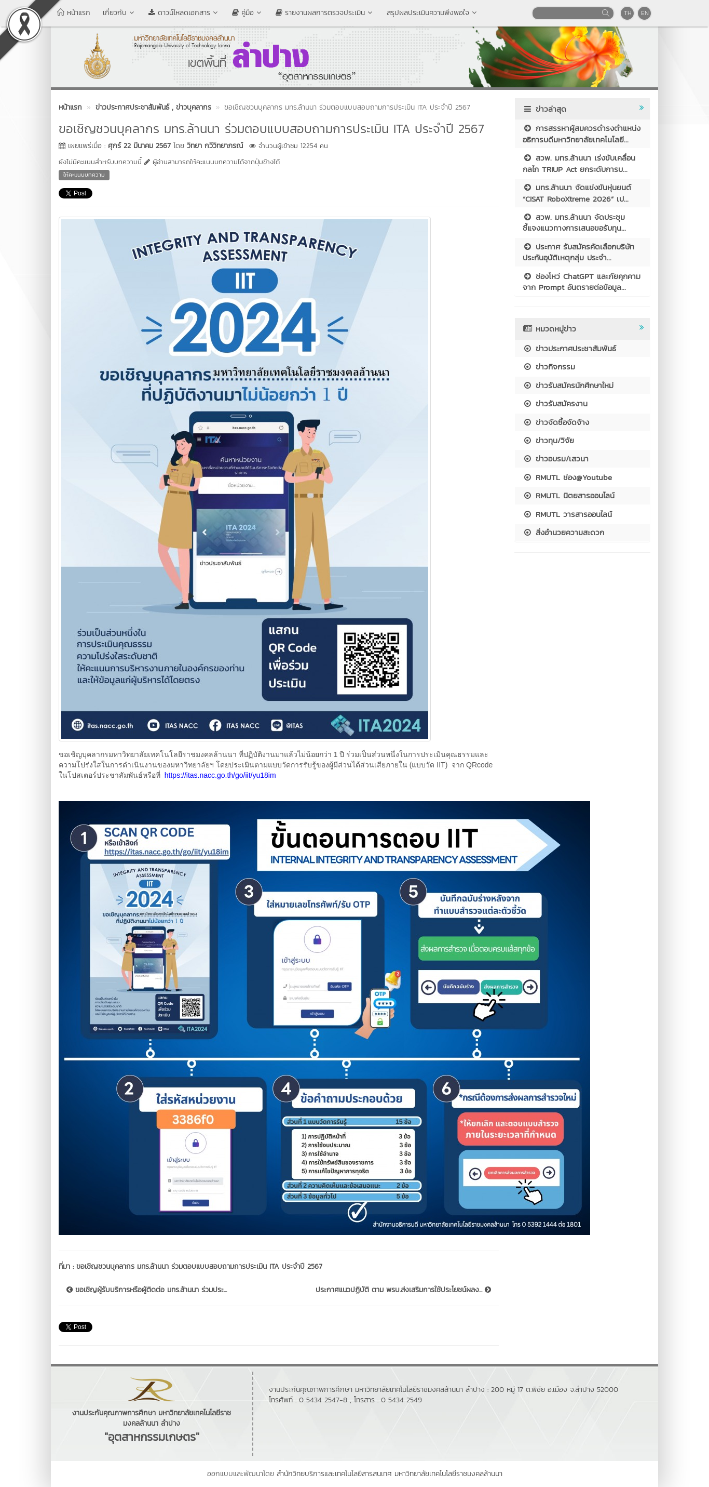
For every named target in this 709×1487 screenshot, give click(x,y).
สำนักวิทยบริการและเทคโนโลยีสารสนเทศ (334, 1473)
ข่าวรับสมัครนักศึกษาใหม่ (568, 385)
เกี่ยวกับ (119, 12)
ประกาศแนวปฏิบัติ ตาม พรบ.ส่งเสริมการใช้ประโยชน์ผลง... (403, 1290)
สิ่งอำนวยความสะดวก (563, 532)
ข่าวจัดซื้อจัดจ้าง (556, 422)
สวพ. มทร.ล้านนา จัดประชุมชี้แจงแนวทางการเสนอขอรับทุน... (574, 222)
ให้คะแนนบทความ (84, 174)
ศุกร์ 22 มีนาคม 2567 (139, 145)
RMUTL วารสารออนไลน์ (567, 514)
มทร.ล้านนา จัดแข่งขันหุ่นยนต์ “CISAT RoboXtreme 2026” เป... (577, 192)
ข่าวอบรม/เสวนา (556, 458)
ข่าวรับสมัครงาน (555, 403)
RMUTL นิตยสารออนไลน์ (569, 495)
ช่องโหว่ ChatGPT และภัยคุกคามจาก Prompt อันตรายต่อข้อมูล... (581, 281)
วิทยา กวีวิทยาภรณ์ (215, 145)
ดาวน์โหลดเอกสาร (184, 12)
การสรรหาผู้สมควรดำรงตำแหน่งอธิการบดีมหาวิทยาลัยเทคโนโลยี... (581, 133)
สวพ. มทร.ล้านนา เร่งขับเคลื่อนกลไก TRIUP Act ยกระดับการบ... (579, 163)
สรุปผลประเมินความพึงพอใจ (433, 12)
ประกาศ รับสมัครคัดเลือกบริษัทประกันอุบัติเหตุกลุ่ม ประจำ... (578, 252)
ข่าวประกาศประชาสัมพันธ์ (569, 348)
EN (645, 13)
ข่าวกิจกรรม (549, 367)
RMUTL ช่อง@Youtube (567, 477)
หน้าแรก (73, 12)
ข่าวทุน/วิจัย (548, 440)
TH (628, 13)
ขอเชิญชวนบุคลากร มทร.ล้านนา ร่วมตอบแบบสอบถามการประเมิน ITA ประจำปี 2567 (200, 1266)
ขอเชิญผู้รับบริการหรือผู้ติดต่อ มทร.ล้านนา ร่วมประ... (146, 1290)
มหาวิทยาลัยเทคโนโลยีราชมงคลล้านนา (448, 1473)
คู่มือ (247, 12)
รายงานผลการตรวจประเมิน (325, 12)
